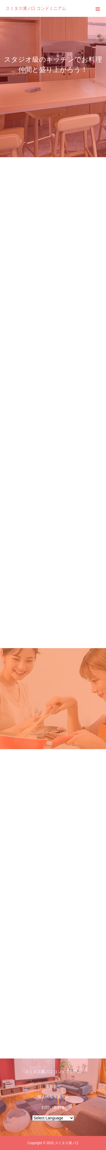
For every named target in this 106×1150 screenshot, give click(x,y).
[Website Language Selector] (53, 1118)
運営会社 (53, 1086)
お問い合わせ (53, 1107)
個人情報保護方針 (53, 1096)
